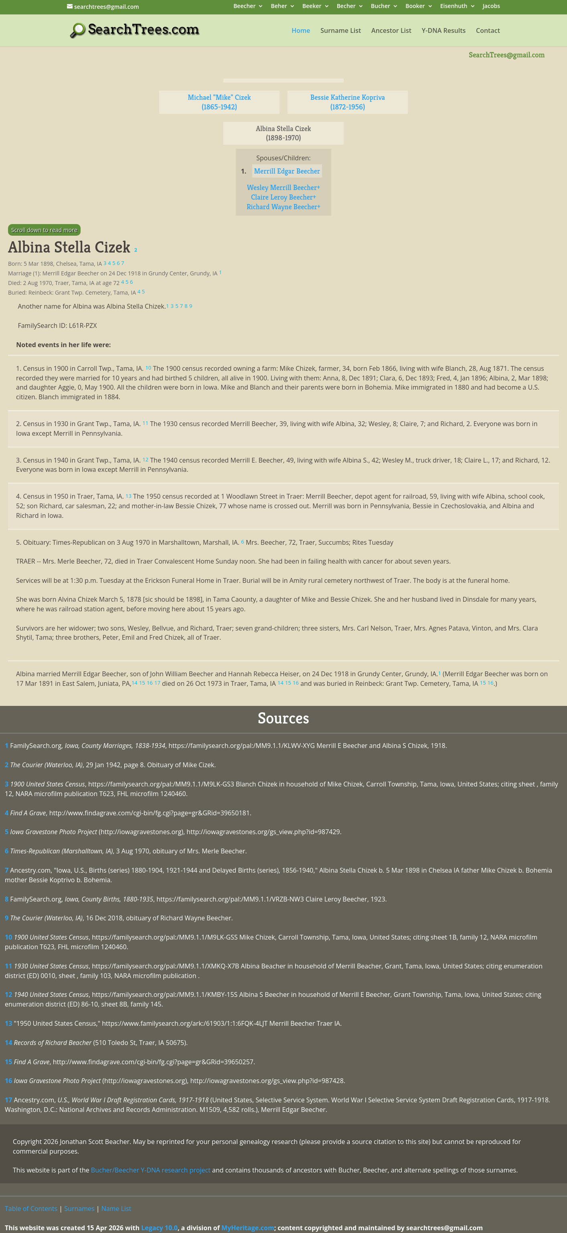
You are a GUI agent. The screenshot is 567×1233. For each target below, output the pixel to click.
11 (8, 966)
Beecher (244, 7)
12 (8, 994)
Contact (488, 31)
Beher (279, 7)
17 (8, 1100)
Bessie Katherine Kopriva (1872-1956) (347, 102)
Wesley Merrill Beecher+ (283, 187)
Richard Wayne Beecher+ (283, 206)
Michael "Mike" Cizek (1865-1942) (219, 102)
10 (8, 937)
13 (8, 1023)
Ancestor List (391, 31)
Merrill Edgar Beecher (287, 171)
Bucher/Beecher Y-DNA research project (151, 1170)
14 (8, 1042)
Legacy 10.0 (159, 1227)
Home (301, 31)
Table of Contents (31, 1208)
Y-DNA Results (444, 31)
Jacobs (491, 7)
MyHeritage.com (247, 1227)
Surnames (79, 1208)
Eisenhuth (454, 7)
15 (8, 1061)
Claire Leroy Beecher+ (283, 197)
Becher (346, 7)
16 (8, 1080)
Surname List (340, 31)
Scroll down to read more (44, 230)
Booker (415, 7)
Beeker (312, 7)
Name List (116, 1208)
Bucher (380, 7)
